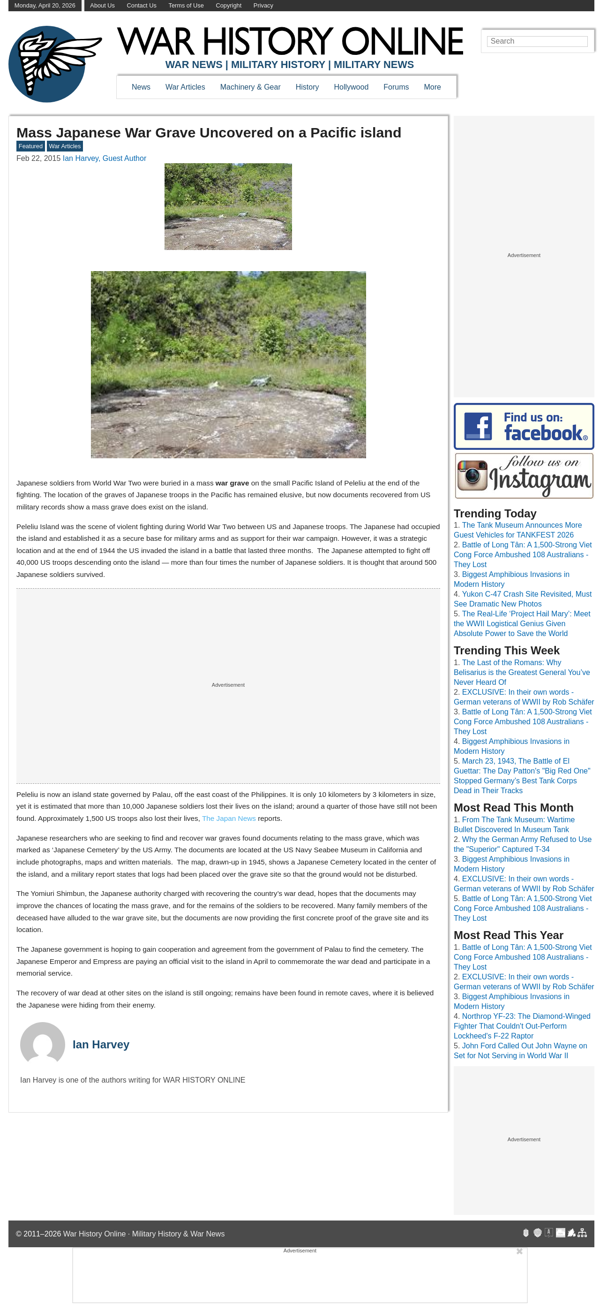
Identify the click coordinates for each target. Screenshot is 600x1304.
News (141, 87)
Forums (396, 87)
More (432, 87)
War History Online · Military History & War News (144, 1234)
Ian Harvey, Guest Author (104, 158)
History (307, 87)
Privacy (263, 5)
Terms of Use (185, 5)
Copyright (228, 5)
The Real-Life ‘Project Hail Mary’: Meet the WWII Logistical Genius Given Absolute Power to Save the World (522, 623)
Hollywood (351, 87)
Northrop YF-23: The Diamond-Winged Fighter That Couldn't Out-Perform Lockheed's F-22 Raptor (522, 1026)
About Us (102, 5)
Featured (31, 146)
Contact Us (142, 5)
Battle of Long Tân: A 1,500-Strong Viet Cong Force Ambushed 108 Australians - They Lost (523, 555)
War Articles (185, 87)
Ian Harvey (101, 1044)
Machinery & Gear (250, 87)
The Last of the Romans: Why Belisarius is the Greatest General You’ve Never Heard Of (522, 672)
